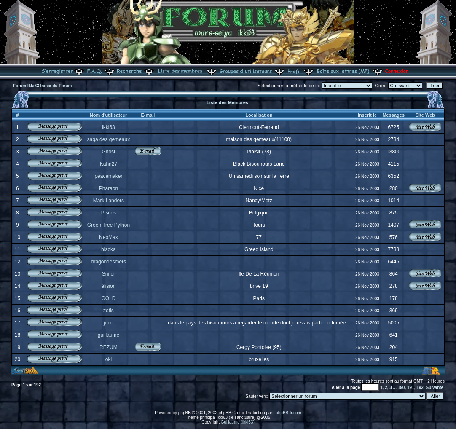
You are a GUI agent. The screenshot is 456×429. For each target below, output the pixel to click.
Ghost (108, 152)
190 (401, 387)
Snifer (108, 274)
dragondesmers (108, 262)
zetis (108, 311)
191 (410, 387)
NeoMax (108, 237)
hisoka (108, 249)
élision (108, 286)
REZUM (108, 347)
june (108, 323)
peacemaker (108, 176)
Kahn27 (108, 164)
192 (420, 387)
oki (108, 359)
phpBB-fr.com (288, 412)
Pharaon (108, 188)
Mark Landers (108, 201)
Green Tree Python (108, 225)
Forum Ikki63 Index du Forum (42, 85)
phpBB (184, 412)
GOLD (108, 298)
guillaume (108, 335)
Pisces (108, 213)
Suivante (434, 387)
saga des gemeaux (108, 139)
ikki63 (108, 127)
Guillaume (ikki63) (238, 422)
